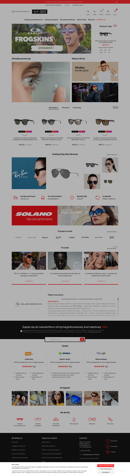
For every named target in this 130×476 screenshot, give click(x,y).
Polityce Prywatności (78, 472)
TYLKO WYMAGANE (105, 469)
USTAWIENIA (105, 472)
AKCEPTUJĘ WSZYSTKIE (105, 465)
